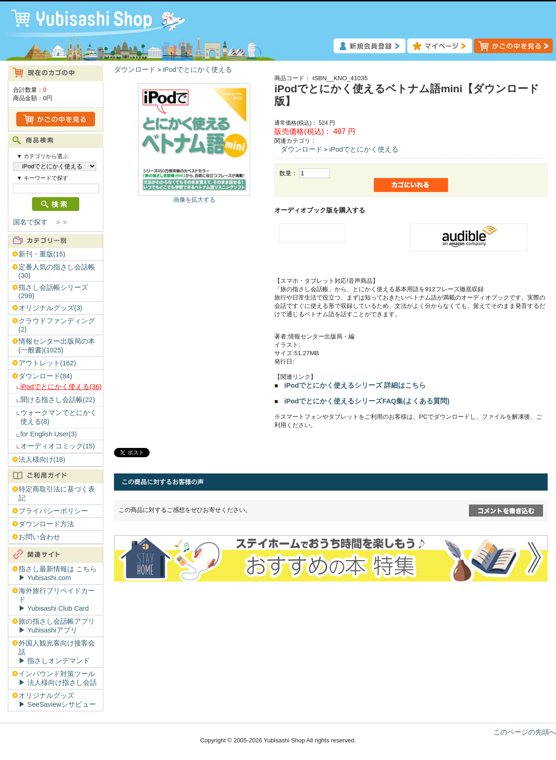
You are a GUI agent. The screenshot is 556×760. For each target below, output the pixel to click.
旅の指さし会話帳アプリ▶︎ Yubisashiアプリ (57, 626)
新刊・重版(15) (42, 254)
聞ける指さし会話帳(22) (57, 399)
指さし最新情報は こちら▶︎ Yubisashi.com (58, 573)
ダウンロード (135, 69)
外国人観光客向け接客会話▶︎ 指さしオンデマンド (57, 651)
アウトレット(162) (47, 363)
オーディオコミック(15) (57, 446)
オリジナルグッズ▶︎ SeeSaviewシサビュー (57, 700)
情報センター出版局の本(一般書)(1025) (57, 346)
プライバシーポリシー (53, 511)
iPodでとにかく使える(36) (60, 386)
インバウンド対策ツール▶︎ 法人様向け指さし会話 (58, 678)
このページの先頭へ (524, 732)
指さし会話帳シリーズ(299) (53, 292)
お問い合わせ (39, 537)
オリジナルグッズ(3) (50, 308)
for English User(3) (48, 434)
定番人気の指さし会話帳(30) (57, 271)
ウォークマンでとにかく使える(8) (58, 417)
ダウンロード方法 (46, 524)
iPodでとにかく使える (197, 69)
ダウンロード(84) (45, 376)
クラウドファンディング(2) (57, 325)
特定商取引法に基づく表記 (57, 493)
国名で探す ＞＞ (41, 222)
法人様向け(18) (42, 459)
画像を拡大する (194, 199)
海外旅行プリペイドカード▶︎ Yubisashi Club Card (57, 599)
